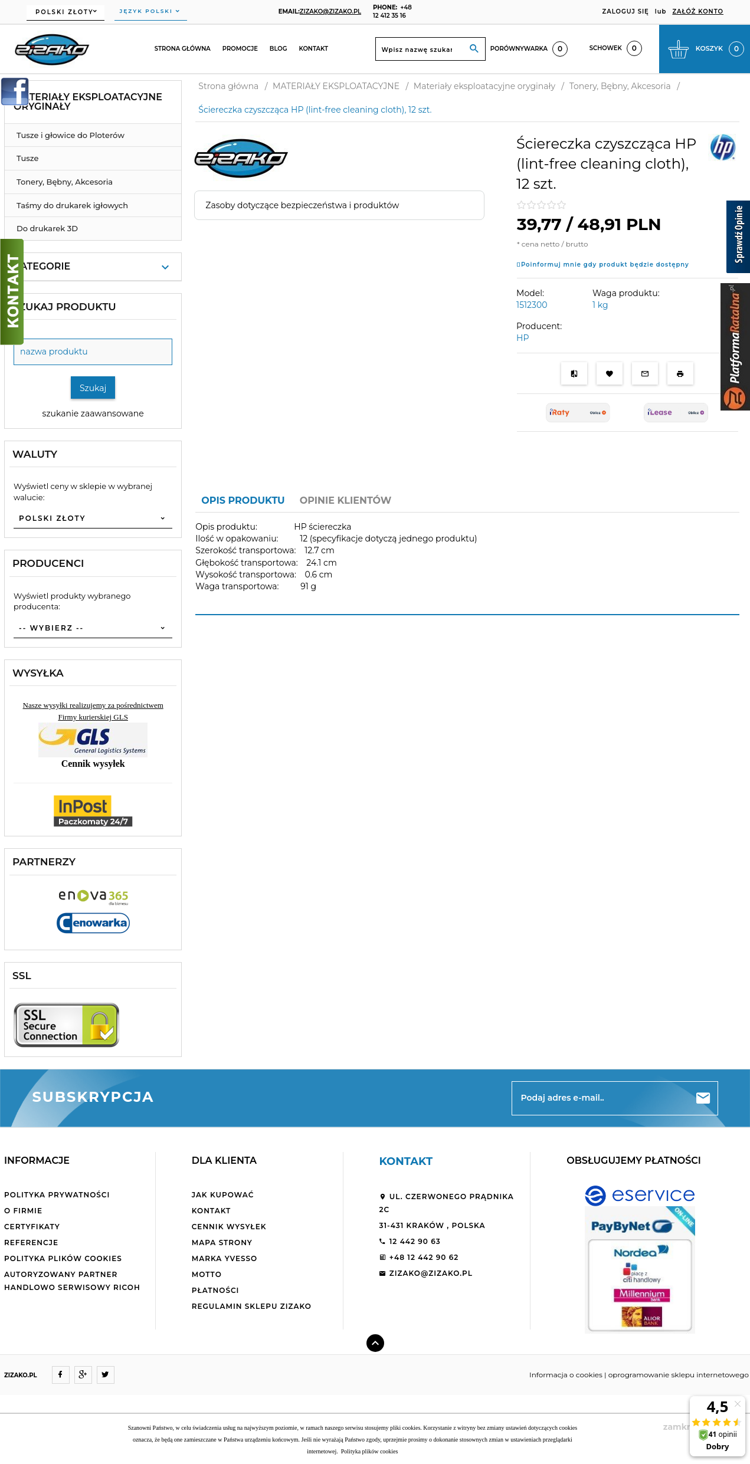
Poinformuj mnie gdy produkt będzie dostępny (605, 264)
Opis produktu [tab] (242, 500)
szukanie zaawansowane (93, 413)
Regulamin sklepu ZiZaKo (252, 1306)
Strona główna (183, 48)
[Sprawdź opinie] (738, 239)
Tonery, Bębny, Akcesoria (65, 181)
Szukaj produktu (64, 307)
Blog (278, 48)
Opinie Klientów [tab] (346, 500)
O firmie (23, 1210)
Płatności (216, 1290)
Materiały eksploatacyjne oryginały (88, 101)
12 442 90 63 (409, 1241)
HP (522, 338)
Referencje (31, 1242)
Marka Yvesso (224, 1258)
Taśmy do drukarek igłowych (72, 205)
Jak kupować (223, 1194)
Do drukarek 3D (47, 228)
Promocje (240, 48)
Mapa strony (222, 1242)
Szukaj (93, 388)
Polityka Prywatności (57, 1194)
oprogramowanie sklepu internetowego (678, 1374)
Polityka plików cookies (63, 1258)
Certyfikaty (32, 1226)
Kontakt (313, 48)
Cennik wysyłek (229, 1226)
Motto (207, 1274)
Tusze (27, 158)
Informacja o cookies (565, 1374)
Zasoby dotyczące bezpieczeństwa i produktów (302, 205)
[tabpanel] (467, 564)
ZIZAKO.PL (20, 1375)
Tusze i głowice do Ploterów (71, 135)
